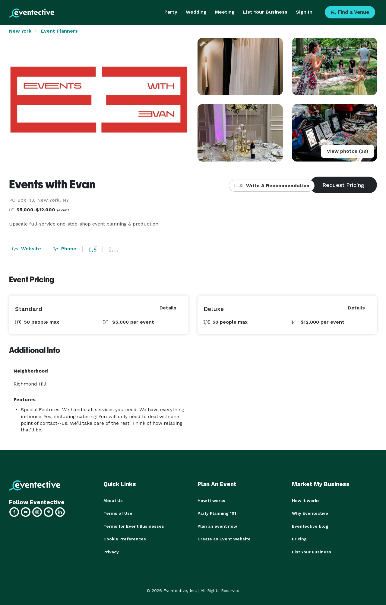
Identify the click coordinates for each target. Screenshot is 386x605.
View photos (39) (347, 151)
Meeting (225, 12)
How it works (211, 500)
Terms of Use (117, 513)
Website (26, 248)
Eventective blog (310, 525)
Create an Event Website (224, 538)
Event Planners (59, 31)
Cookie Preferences (124, 538)
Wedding (196, 12)
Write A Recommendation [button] (271, 185)
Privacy (111, 551)
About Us (113, 500)
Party (170, 12)
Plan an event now (217, 525)
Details (168, 308)
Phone (64, 248)
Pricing (299, 538)
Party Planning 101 (217, 513)
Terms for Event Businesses (133, 525)
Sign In (304, 12)
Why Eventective (310, 513)
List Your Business (265, 12)
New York (20, 31)
